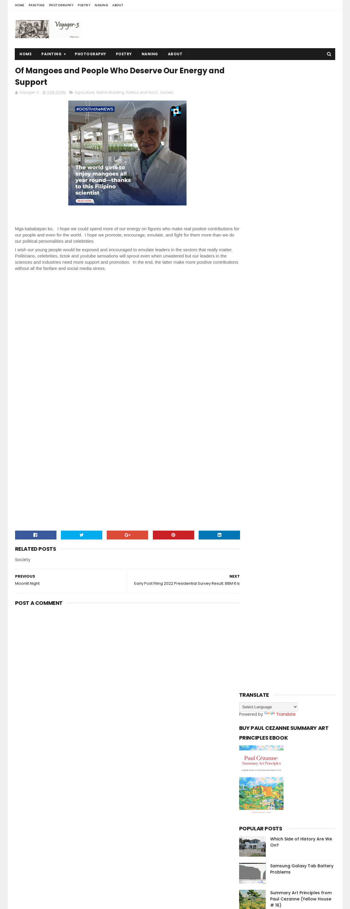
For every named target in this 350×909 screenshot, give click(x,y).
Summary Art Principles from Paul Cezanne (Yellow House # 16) (301, 355)
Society (167, 93)
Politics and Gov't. (142, 93)
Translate (280, 170)
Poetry (84, 5)
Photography (61, 5)
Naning (101, 5)
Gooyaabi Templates (117, 788)
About (118, 5)
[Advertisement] (227, 29)
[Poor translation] (21, 822)
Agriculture (84, 93)
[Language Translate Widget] (268, 163)
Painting (37, 5)
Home (19, 5)
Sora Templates (52, 788)
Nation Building (110, 93)
